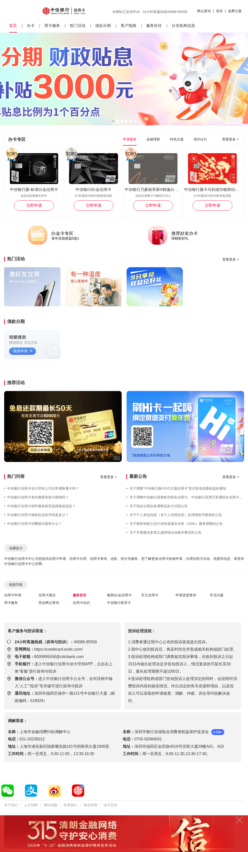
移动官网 (90, 805)
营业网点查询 (48, 603)
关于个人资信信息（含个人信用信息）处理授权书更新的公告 (174, 515)
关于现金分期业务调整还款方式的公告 (157, 506)
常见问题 (217, 595)
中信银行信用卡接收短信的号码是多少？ (36, 515)
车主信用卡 (149, 595)
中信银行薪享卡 (119, 603)
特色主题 (177, 139)
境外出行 (200, 139)
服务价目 (154, 25)
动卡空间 (110, 805)
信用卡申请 (12, 595)
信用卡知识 (81, 603)
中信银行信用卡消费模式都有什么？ (33, 524)
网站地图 (51, 805)
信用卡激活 (47, 595)
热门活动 (77, 25)
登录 (219, 11)
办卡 (31, 25)
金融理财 (153, 139)
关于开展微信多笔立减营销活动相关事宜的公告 (163, 532)
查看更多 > (230, 139)
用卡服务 (52, 25)
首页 (13, 25)
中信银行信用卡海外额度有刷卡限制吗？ (36, 497)
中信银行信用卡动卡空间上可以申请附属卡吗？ (41, 488)
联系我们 (70, 805)
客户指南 (128, 25)
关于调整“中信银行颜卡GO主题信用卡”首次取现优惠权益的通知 (176, 488)
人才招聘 (31, 805)
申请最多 (130, 139)
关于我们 (11, 805)
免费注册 (235, 11)
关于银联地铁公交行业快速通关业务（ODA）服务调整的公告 (174, 524)
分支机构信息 (183, 25)
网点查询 (204, 11)
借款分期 (103, 25)
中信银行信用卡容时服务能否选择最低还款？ (40, 506)
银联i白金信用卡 (119, 595)
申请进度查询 (186, 595)
